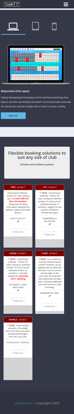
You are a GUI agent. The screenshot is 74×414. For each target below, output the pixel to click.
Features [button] (18, 231)
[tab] (31, 27)
